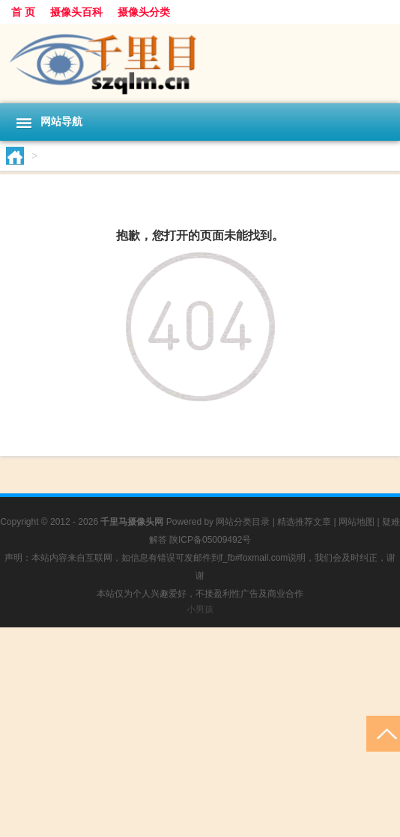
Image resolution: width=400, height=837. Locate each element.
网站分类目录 (243, 522)
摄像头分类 (144, 12)
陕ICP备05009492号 (210, 540)
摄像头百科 (76, 12)
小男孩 (200, 609)
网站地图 (357, 522)
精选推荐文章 (304, 522)
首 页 (23, 12)
